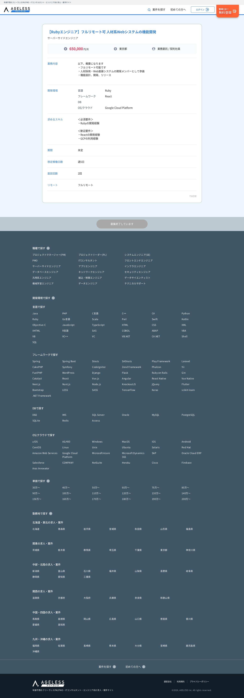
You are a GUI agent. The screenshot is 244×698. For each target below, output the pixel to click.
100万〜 (66, 493)
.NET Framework (41, 396)
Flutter (185, 384)
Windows (97, 442)
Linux (65, 447)
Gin (184, 373)
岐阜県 (189, 571)
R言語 (65, 331)
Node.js (96, 384)
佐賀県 (61, 646)
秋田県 (138, 529)
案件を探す (156, 9)
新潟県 (35, 571)
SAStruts (127, 361)
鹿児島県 (190, 646)
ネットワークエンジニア (91, 272)
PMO (35, 260)
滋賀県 (35, 598)
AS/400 (66, 442)
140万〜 (186, 493)
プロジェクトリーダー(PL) (93, 255)
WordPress (68, 373)
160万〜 (66, 499)
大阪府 (87, 598)
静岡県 (35, 577)
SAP (154, 453)
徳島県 (163, 619)
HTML (125, 325)
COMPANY (68, 463)
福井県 (112, 571)
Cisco (155, 463)
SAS (94, 331)
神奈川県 (190, 550)
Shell (185, 336)
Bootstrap (38, 390)
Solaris (156, 447)
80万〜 (185, 487)
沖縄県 (35, 651)
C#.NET (156, 336)
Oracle (125, 415)
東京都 (163, 550)
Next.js (36, 384)
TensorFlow (128, 390)
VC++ (65, 336)
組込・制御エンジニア (90, 278)
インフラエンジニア (135, 266)
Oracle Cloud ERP (191, 453)
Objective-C (39, 325)
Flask (125, 373)
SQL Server (98, 415)
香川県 (189, 619)
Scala (95, 319)
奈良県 (138, 598)
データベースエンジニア (45, 272)
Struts (95, 361)
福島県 (189, 529)
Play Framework (161, 361)
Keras (155, 390)
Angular (126, 378)
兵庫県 (112, 598)
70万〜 (155, 487)
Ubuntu (126, 447)
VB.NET (126, 336)
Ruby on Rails (160, 373)
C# (153, 313)
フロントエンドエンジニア (139, 260)
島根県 (61, 619)
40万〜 (66, 487)
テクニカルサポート (135, 283)
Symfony (67, 367)
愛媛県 (35, 625)
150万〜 (36, 499)
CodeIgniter (99, 367)
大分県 (138, 646)
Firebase (187, 463)
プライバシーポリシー (199, 682)
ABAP (155, 331)
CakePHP (37, 367)
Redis (65, 420)
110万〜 (96, 493)
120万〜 (126, 493)
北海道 (35, 529)
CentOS (36, 447)
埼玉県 (112, 550)
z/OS (35, 442)
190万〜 (156, 499)
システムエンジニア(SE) (137, 255)
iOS (154, 442)
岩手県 (87, 529)
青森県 (61, 529)
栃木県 (61, 550)
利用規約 (181, 682)
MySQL (156, 415)
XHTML (36, 331)
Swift (155, 319)
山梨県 (138, 571)
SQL (34, 342)
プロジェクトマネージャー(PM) (49, 255)
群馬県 (87, 550)
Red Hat (186, 447)
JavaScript (68, 325)
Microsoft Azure (101, 453)
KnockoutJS (129, 384)
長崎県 (87, 646)
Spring (36, 361)
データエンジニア (88, 283)
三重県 (87, 577)
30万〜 (36, 487)
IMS (64, 415)
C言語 (95, 313)
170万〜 (96, 499)
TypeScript (98, 325)
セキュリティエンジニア (137, 272)
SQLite (36, 420)
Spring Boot (69, 361)
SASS (95, 390)
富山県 (61, 571)
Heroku (126, 463)
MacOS (126, 442)
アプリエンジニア (88, 266)
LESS (65, 390)
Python (186, 313)
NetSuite (97, 463)
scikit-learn (188, 390)
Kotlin (185, 319)
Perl (124, 319)
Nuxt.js (66, 384)
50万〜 (96, 487)
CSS (154, 325)
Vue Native (188, 378)
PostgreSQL (188, 415)
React (65, 378)
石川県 (87, 571)
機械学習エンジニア (43, 283)
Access (96, 420)
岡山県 (87, 619)
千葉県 (138, 550)
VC (93, 336)
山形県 (163, 529)
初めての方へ (178, 9)
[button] (122, 248)
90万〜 (36, 493)
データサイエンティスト (137, 278)
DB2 (34, 415)
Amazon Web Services (44, 453)
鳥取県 (35, 619)
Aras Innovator (40, 468)
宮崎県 (163, 646)
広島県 (112, 619)
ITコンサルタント (88, 260)
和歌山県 (165, 598)
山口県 (138, 619)
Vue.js (95, 378)
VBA (184, 331)
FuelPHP (37, 373)
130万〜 (156, 493)
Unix (94, 447)
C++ (124, 313)
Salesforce (38, 463)
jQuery (155, 384)
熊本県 (112, 646)
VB (33, 336)
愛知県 (61, 577)
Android (186, 442)
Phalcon (156, 367)
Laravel (186, 361)
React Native (159, 378)
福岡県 (35, 646)
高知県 (61, 625)
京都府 (61, 598)
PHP (64, 313)
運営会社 (168, 682)
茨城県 (35, 550)
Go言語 (66, 319)
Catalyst (37, 378)
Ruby (35, 319)
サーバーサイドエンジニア (46, 266)
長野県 (163, 571)
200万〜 (186, 499)
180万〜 (126, 499)
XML (184, 325)
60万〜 (126, 487)
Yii (183, 367)
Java (35, 313)
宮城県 (112, 529)
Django (96, 373)
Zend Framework (131, 367)
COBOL (126, 331)
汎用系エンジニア (41, 278)
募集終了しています (122, 224)
